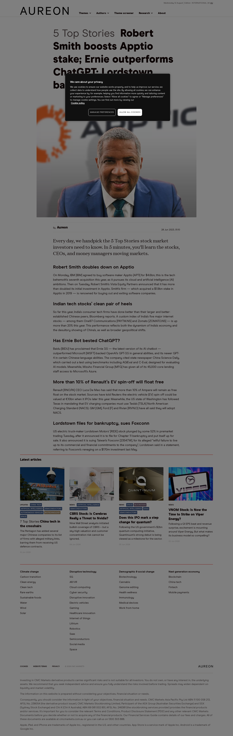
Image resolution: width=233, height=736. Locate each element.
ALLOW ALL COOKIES (129, 112)
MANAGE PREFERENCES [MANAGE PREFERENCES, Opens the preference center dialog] (102, 112)
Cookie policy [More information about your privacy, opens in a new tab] (78, 103)
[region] (117, 97)
